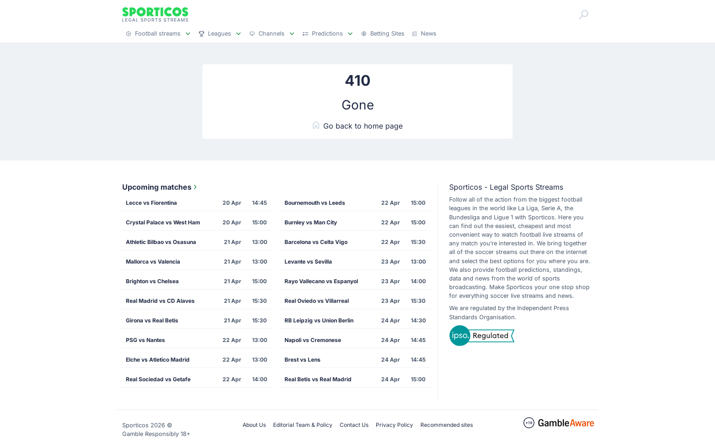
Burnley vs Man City (311, 222)
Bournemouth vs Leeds (315, 202)
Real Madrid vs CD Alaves (160, 300)
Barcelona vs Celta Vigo (316, 242)
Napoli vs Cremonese (313, 340)
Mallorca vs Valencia (153, 261)
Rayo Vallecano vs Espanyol (321, 281)
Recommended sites (446, 424)
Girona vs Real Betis (152, 320)
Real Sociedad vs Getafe (158, 379)
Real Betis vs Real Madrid (318, 379)
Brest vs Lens (303, 359)
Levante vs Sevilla (308, 261)
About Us (254, 424)
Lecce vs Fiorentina (151, 202)
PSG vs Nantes (145, 340)
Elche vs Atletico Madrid (158, 359)
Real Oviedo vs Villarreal (317, 300)
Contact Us (354, 424)
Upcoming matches (160, 187)
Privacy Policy (394, 424)
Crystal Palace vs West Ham (163, 222)
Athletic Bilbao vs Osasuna (161, 242)
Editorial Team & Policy (302, 424)
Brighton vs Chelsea (152, 281)
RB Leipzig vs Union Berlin (319, 320)
